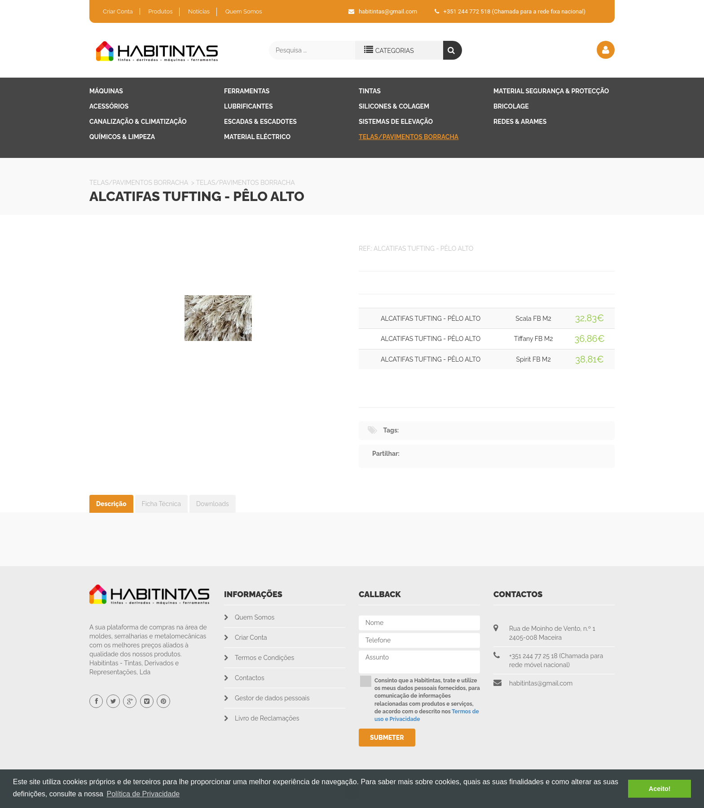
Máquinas (106, 91)
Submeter (387, 737)
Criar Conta (118, 11)
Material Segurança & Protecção (551, 91)
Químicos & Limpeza (122, 136)
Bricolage (511, 106)
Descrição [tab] (111, 503)
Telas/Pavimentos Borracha (408, 136)
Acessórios (108, 106)
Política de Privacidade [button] (143, 794)
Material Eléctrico (257, 136)
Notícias (199, 11)
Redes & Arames (519, 121)
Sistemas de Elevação (396, 121)
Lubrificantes (248, 106)
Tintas (370, 91)
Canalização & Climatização (138, 121)
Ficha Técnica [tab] (161, 503)
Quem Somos (243, 11)
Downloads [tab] (212, 503)
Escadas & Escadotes (260, 121)
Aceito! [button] (660, 788)
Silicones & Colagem (394, 106)
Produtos (160, 11)
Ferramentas (246, 91)
